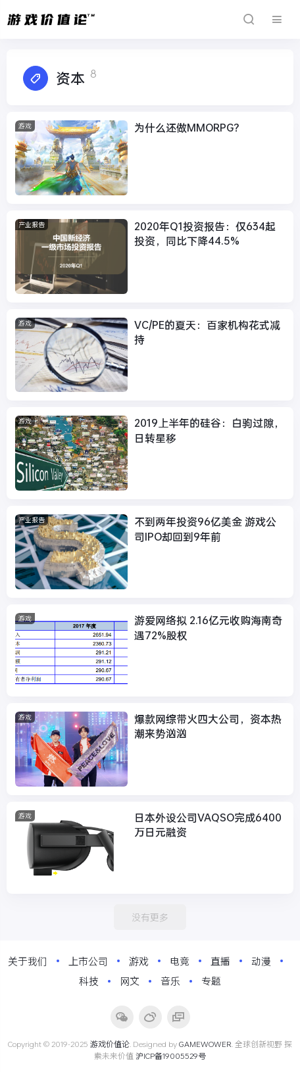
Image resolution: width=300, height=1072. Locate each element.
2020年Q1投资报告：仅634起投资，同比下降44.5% (205, 233)
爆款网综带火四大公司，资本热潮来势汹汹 (208, 726)
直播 (220, 960)
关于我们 (27, 960)
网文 (129, 980)
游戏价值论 (110, 1043)
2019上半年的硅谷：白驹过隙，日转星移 (209, 430)
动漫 (261, 960)
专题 (211, 980)
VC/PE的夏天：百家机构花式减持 (207, 332)
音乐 (170, 980)
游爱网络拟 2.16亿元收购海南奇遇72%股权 (208, 627)
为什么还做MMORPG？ (189, 127)
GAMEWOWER (205, 1043)
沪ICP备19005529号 (171, 1055)
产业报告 (31, 224)
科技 (89, 980)
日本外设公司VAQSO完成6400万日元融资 (208, 824)
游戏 (25, 126)
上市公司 (88, 960)
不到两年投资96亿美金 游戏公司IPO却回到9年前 (205, 528)
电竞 (179, 960)
